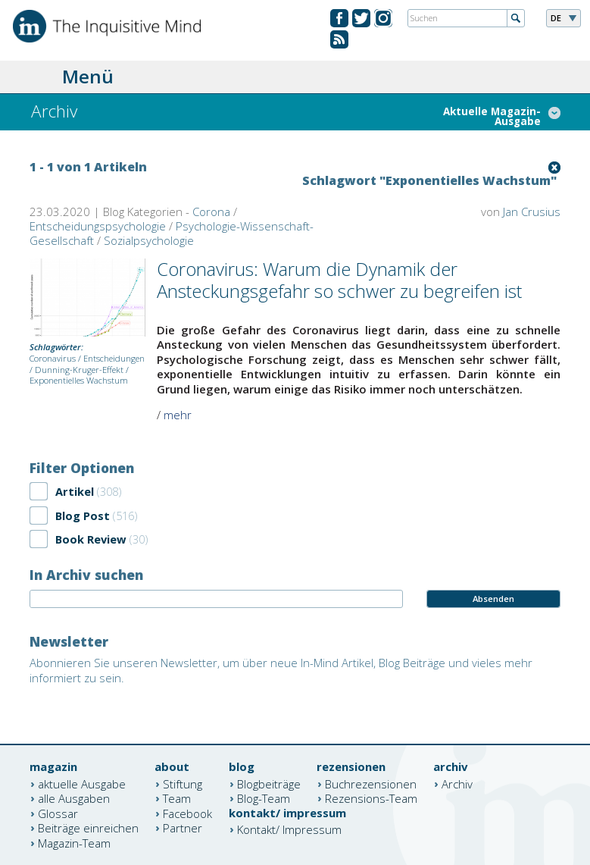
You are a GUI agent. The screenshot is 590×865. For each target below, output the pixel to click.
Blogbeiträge (269, 783)
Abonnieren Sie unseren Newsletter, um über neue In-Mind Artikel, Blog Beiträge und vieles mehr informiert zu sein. (281, 670)
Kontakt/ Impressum (289, 829)
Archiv (457, 783)
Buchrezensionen (371, 783)
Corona (211, 211)
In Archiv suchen (86, 575)
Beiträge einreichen (88, 827)
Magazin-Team (74, 842)
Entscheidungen (114, 358)
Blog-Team (263, 798)
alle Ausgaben (74, 798)
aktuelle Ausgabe (82, 783)
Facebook (187, 812)
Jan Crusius (531, 211)
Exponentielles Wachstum (79, 380)
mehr (178, 414)
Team (177, 798)
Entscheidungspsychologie (98, 225)
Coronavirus (53, 358)
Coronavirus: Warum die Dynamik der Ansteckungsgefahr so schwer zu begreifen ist (339, 279)
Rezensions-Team (371, 798)
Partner (182, 827)
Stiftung (182, 783)
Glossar (58, 812)
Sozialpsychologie (149, 240)
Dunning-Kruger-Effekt (79, 369)
